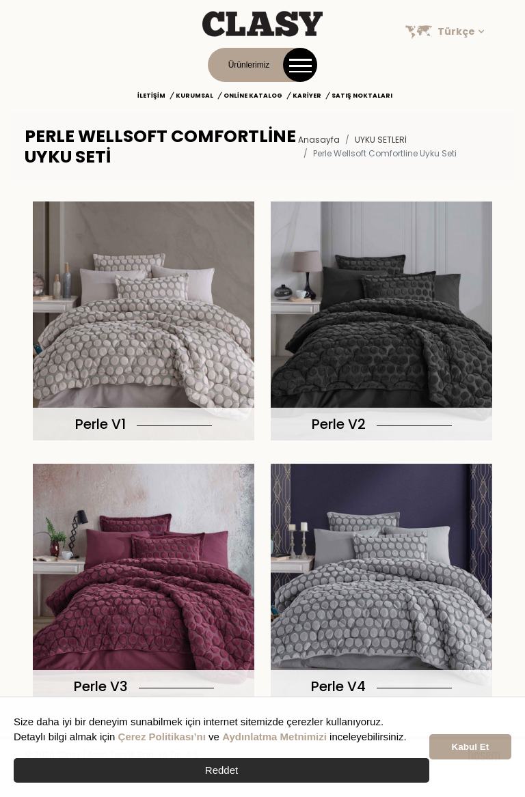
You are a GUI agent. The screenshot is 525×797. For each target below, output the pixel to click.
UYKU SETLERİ (381, 139)
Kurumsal (194, 96)
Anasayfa (319, 139)
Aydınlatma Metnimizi (274, 736)
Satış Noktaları (362, 96)
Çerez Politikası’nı (162, 736)
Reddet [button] (221, 770)
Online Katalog (253, 96)
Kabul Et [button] (470, 747)
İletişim (151, 96)
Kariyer (307, 96)
